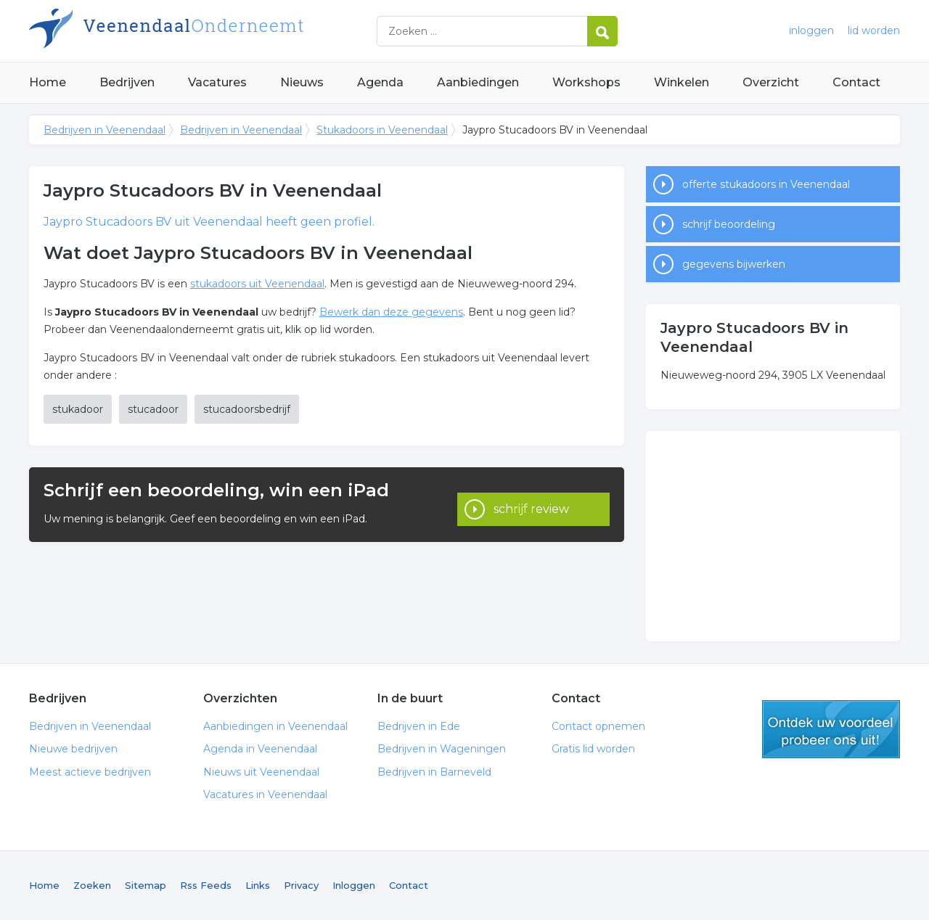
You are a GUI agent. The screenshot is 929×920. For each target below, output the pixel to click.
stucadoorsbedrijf (246, 409)
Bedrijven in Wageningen (441, 748)
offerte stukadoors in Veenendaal (766, 184)
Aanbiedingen (478, 82)
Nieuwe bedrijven (73, 748)
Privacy (301, 885)
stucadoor (153, 409)
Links (257, 885)
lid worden (874, 30)
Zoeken (92, 885)
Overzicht (770, 82)
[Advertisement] (772, 536)
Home (47, 82)
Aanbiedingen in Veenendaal (275, 726)
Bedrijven (127, 82)
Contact (856, 82)
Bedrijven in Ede (418, 726)
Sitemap (145, 885)
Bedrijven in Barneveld (434, 772)
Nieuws (302, 82)
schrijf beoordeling (728, 224)
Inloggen (353, 885)
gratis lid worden (831, 729)
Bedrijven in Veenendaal (210, 31)
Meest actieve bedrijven (90, 772)
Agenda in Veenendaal (260, 748)
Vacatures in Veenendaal (265, 794)
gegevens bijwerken (733, 264)
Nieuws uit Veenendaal (261, 772)
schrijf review (531, 505)
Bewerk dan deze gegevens (391, 312)
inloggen (811, 30)
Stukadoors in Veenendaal (382, 129)
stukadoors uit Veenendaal (257, 283)
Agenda (380, 82)
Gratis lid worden (593, 748)
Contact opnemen (598, 726)
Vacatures (217, 82)
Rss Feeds (206, 885)
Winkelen (681, 82)
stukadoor (77, 409)
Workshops (586, 82)
